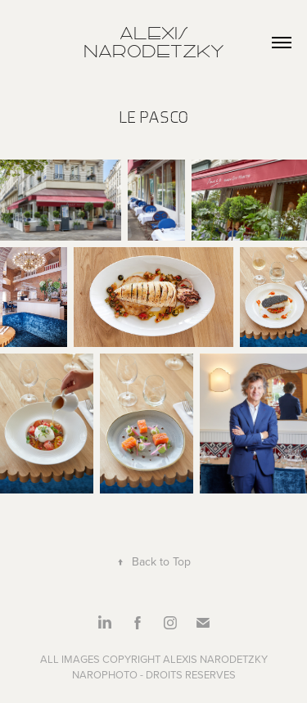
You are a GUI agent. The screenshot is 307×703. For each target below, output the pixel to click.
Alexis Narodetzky (154, 42)
